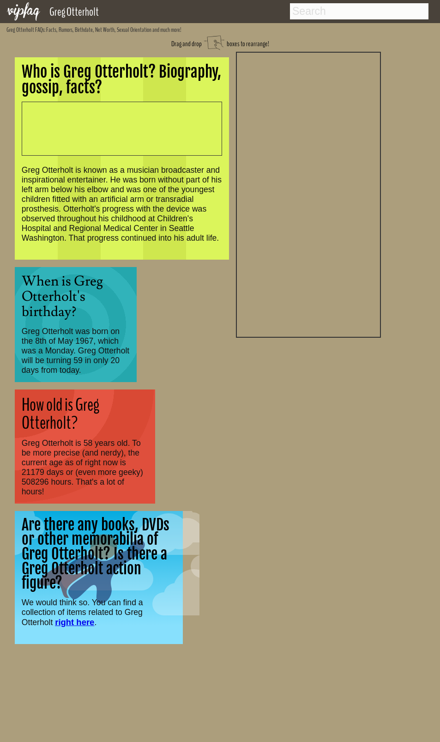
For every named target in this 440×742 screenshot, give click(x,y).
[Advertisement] (308, 193)
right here (74, 622)
